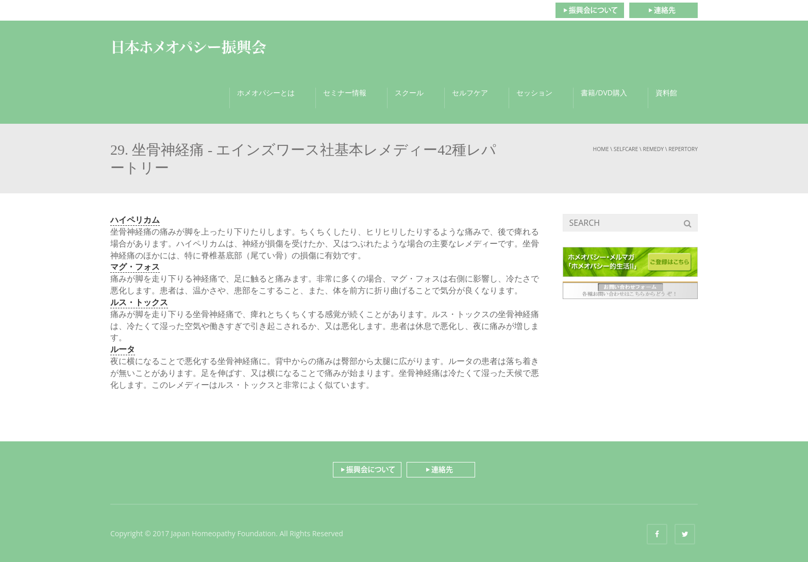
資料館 (666, 92)
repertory (683, 149)
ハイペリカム (135, 219)
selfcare (626, 149)
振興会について (589, 10)
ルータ (122, 349)
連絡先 (663, 10)
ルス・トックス (139, 302)
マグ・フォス (135, 266)
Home (601, 149)
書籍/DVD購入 (604, 92)
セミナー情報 (344, 92)
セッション (534, 92)
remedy (653, 149)
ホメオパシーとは (266, 92)
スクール (409, 92)
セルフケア (470, 92)
